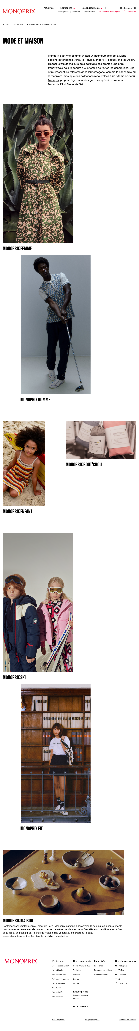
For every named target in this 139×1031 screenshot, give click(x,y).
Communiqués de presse (80, 996)
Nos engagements (82, 961)
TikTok (119, 970)
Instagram (121, 966)
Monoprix (53, 55)
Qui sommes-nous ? (60, 966)
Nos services (57, 996)
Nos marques (33, 24)
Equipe (76, 979)
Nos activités (57, 992)
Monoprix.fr (130, 5)
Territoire (77, 970)
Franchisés (76, 5)
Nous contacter (101, 975)
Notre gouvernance (60, 979)
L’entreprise (18, 24)
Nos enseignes (58, 983)
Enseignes (98, 966)
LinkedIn (120, 975)
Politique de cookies (127, 1020)
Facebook (121, 983)
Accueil (6, 24)
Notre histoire (58, 970)
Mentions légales (92, 1020)
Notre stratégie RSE (81, 966)
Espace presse (89, 5)
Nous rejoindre (63, 5)
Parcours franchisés (103, 970)
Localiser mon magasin (109, 5)
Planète (76, 975)
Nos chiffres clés (59, 975)
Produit (76, 983)
